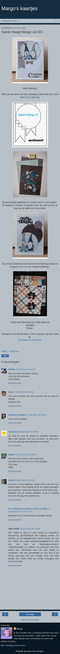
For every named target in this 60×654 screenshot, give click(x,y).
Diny (10, 392)
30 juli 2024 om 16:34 (30, 528)
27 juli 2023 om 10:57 (26, 369)
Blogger (40, 651)
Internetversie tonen (30, 620)
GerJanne (13, 432)
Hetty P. (12, 454)
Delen (5, 356)
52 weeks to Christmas (29, 340)
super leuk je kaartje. (17, 419)
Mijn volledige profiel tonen (13, 645)
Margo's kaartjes (19, 8)
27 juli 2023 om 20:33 (36, 415)
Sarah (27, 97)
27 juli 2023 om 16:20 (23, 392)
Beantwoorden (15, 383)
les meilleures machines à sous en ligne (28, 509)
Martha (11, 369)
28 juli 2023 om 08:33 (26, 454)
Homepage (30, 614)
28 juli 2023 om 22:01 (25, 480)
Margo (20, 629)
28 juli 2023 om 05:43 (28, 432)
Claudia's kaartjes (17, 415)
